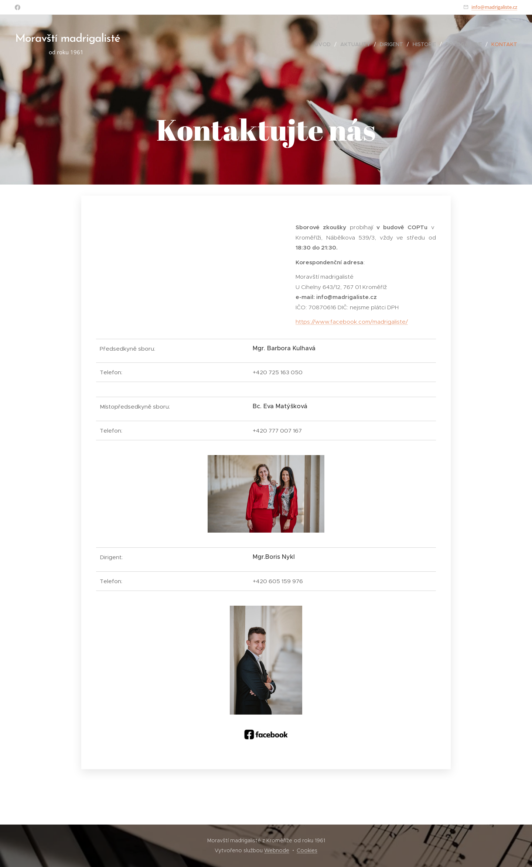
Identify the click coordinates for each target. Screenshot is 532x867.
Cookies (307, 850)
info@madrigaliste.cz (494, 7)
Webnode (276, 850)
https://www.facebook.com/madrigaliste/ (352, 321)
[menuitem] (325, 44)
